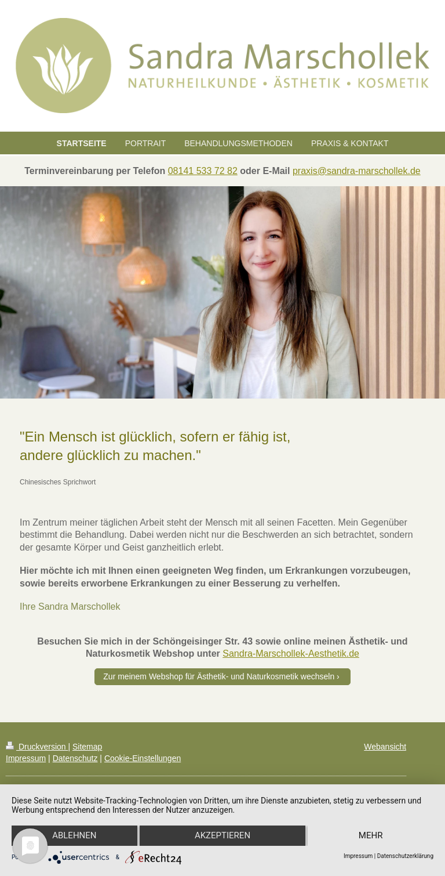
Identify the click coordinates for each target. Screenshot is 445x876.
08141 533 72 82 (203, 171)
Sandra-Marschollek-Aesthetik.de (290, 653)
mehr (371, 836)
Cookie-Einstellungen (142, 758)
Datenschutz (75, 758)
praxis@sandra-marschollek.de (357, 171)
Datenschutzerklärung (405, 856)
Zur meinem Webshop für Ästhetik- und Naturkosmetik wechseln (218, 676)
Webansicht (385, 746)
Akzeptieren (222, 836)
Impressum (26, 758)
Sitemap (87, 746)
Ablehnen (74, 836)
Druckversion (37, 746)
